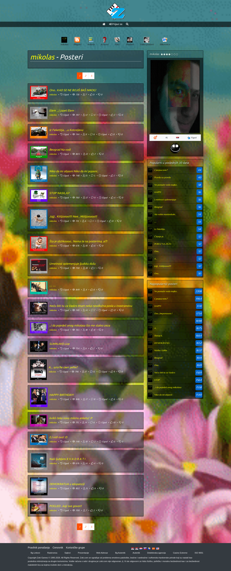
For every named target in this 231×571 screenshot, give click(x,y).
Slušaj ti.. (158, 335)
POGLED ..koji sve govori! (65, 506)
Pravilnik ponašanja (39, 547)
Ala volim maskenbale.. (165, 214)
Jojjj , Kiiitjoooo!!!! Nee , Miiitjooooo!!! (73, 216)
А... (155, 258)
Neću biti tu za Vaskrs (164, 372)
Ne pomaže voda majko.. (166, 184)
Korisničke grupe (75, 547)
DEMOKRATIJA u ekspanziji (66, 484)
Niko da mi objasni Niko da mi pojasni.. (73, 171)
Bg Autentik (120, 553)
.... (155, 221)
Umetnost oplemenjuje (165, 199)
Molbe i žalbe (160, 350)
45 (166, 137)
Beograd (158, 207)
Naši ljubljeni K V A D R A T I (67, 459)
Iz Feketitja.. (159, 229)
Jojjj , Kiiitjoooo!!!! (162, 266)
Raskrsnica (52, 553)
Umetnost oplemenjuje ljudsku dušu (72, 263)
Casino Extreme (180, 553)
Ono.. (156, 251)
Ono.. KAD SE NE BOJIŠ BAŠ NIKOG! (72, 90)
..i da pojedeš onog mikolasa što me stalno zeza (79, 325)
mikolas (42, 57)
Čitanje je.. (159, 236)
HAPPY (157, 192)
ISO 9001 (199, 553)
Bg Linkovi (35, 553)
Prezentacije (83, 553)
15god (192, 137)
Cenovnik (58, 547)
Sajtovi (68, 553)
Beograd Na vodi (60, 149)
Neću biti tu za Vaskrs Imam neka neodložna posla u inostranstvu (90, 305)
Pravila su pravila (162, 177)
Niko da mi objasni (163, 394)
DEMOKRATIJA (161, 343)
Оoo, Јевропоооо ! (163, 313)
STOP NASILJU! (59, 193)
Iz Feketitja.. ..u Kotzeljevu (66, 130)
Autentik (136, 553)
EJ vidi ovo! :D (58, 437)
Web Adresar (102, 553)
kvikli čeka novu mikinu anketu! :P (70, 418)
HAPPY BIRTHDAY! (61, 394)
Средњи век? (160, 170)
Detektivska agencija (156, 553)
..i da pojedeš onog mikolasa (167, 387)
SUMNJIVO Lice (59, 343)
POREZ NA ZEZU (162, 244)
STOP (157, 380)
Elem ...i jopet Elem (61, 110)
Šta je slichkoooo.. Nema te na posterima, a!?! (78, 241)
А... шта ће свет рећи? (63, 367)
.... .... (52, 285)
